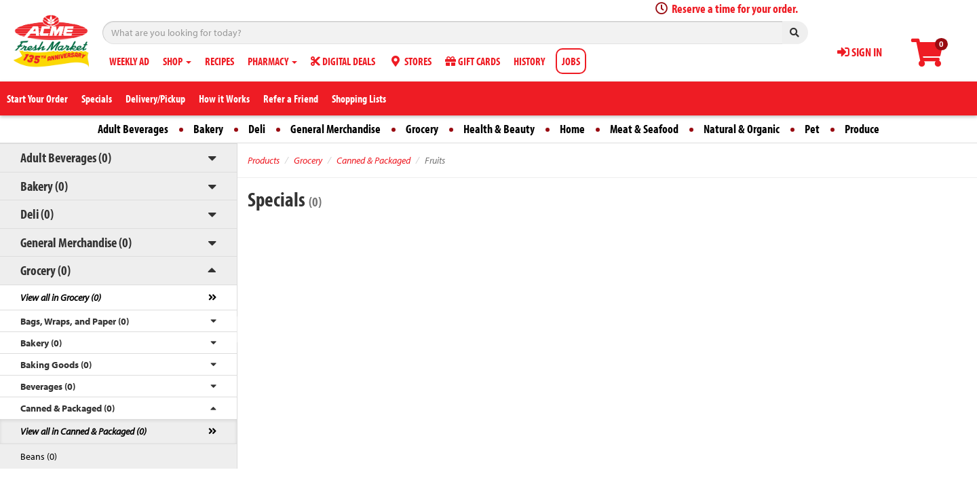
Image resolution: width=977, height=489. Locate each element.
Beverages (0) (47, 386)
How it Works (224, 98)
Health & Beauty (499, 129)
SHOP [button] (177, 61)
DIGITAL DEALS (343, 61)
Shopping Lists (359, 98)
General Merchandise (335, 129)
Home (572, 129)
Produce (862, 129)
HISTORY (529, 61)
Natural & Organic (742, 129)
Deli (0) (37, 213)
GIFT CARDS (472, 61)
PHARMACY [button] (272, 61)
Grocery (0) (45, 269)
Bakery (208, 129)
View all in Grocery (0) (60, 297)
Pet (812, 129)
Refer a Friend (290, 98)
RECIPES (219, 61)
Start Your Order (37, 98)
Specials (96, 98)
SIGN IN (859, 52)
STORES (410, 61)
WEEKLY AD (129, 61)
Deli (256, 129)
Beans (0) (38, 456)
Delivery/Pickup (155, 98)
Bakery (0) (44, 185)
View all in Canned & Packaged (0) (83, 431)
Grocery (422, 129)
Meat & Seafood (644, 129)
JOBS (571, 61)
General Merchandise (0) (76, 242)
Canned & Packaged (373, 160)
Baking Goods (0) (56, 365)
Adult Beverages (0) (65, 157)
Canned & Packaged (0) (67, 408)
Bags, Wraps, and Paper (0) (74, 321)
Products (264, 160)
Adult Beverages (133, 129)
